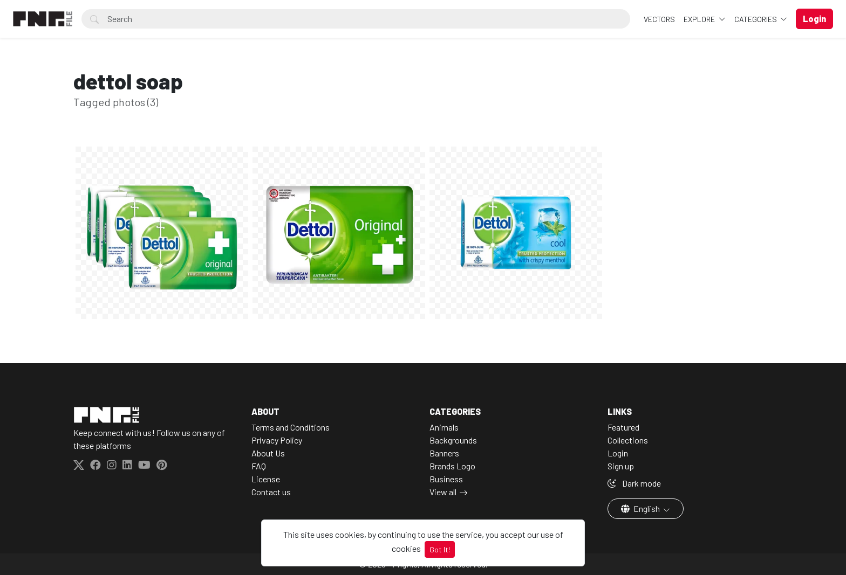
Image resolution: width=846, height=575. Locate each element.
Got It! (439, 549)
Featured (623, 427)
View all (442, 492)
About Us (268, 453)
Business (446, 479)
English (641, 508)
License (265, 479)
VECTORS (659, 19)
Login (618, 453)
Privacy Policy (276, 440)
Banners (444, 453)
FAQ (258, 466)
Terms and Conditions (290, 427)
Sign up (621, 466)
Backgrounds (453, 440)
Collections (628, 440)
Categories (756, 19)
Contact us (271, 492)
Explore (700, 19)
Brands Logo (452, 466)
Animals (444, 427)
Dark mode (634, 483)
